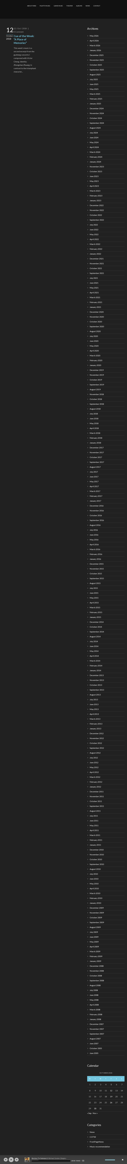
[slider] (51, 1161)
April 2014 (94, 656)
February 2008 (96, 1014)
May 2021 (94, 287)
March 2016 (95, 549)
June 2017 (94, 476)
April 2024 (94, 147)
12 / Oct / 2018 (20, 28)
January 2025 (95, 103)
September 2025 (97, 69)
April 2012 (94, 772)
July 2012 (94, 757)
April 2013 (94, 714)
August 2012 (95, 753)
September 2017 (97, 462)
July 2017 (94, 472)
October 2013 (96, 685)
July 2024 (94, 132)
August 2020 (95, 331)
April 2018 (94, 428)
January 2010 (95, 903)
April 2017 (94, 486)
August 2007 (95, 1038)
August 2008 (95, 985)
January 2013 (95, 728)
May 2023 (94, 181)
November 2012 (97, 738)
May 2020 (94, 346)
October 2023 (96, 171)
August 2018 (95, 409)
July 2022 (94, 224)
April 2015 (94, 602)
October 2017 (96, 457)
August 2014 (95, 636)
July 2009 (94, 932)
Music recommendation (100, 1146)
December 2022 (97, 205)
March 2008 (95, 1009)
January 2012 (95, 786)
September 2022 (97, 220)
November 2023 (97, 166)
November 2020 (97, 317)
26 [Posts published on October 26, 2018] (111, 1102)
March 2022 (95, 244)
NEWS (88, 6)
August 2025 (95, 74)
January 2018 (95, 443)
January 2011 (95, 845)
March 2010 (95, 893)
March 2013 (95, 719)
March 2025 (95, 94)
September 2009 (97, 922)
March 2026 (95, 45)
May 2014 (94, 651)
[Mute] (103, 1160)
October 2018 (96, 399)
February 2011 (96, 840)
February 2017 (96, 496)
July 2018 (94, 413)
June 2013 (94, 704)
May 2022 (94, 234)
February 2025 (96, 99)
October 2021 (96, 268)
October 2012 (96, 743)
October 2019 (96, 380)
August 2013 (95, 694)
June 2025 (94, 84)
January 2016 (95, 559)
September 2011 (97, 806)
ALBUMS (79, 6)
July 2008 (94, 990)
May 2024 (94, 142)
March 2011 (95, 835)
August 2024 (95, 128)
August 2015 (95, 583)
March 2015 (95, 607)
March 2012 (95, 777)
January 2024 (95, 162)
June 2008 (94, 995)
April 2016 (94, 544)
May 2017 (94, 481)
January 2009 (95, 961)
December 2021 (97, 258)
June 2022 (94, 229)
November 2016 (97, 510)
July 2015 (94, 588)
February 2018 (96, 438)
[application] (63, 1159)
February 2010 (96, 898)
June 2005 (94, 1053)
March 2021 (95, 297)
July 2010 (94, 874)
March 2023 (95, 191)
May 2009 (94, 942)
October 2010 (96, 859)
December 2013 (97, 675)
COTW (93, 1137)
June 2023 (94, 176)
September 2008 (97, 980)
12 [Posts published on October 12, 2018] (111, 1090)
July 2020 (94, 336)
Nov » (95, 1113)
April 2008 (94, 1004)
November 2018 (97, 394)
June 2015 (94, 593)
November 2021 (97, 263)
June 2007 (94, 1043)
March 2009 (95, 951)
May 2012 (94, 767)
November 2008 (97, 971)
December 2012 (97, 733)
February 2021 (96, 302)
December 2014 (97, 622)
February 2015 (96, 612)
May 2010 (94, 883)
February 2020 (96, 360)
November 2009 (97, 912)
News (92, 1132)
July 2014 (94, 641)
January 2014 (95, 670)
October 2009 (96, 917)
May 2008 (94, 1000)
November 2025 (97, 60)
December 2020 (97, 312)
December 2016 (97, 505)
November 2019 (97, 375)
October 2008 (96, 975)
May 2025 (94, 89)
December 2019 (97, 370)
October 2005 (96, 1048)
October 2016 (96, 515)
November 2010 (97, 854)
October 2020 (96, 321)
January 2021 (95, 307)
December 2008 (97, 966)
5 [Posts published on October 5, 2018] (111, 1084)
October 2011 (96, 801)
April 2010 (94, 888)
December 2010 (97, 849)
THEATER (69, 6)
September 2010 (97, 864)
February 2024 (96, 157)
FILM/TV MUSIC (45, 6)
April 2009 (94, 946)
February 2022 (96, 249)
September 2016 (97, 520)
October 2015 (96, 573)
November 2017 (97, 452)
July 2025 (94, 79)
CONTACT (96, 6)
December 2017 (97, 447)
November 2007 (97, 1029)
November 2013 (97, 680)
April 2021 (94, 292)
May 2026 (94, 36)
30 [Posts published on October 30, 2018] (95, 1108)
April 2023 (94, 186)
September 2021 (97, 273)
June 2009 (94, 937)
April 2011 (94, 830)
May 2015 (94, 598)
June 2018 (94, 418)
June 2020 (94, 341)
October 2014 (96, 627)
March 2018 (95, 433)
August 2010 (95, 869)
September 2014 (97, 631)
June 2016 (94, 535)
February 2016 (96, 554)
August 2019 (95, 389)
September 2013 (97, 690)
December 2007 (97, 1024)
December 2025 (97, 55)
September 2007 (97, 1034)
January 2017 (95, 501)
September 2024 (97, 123)
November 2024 (97, 113)
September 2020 (97, 326)
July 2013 (94, 699)
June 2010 (94, 879)
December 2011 (97, 791)
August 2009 (95, 927)
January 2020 (95, 365)
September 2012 (97, 748)
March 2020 (95, 355)
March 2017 (95, 491)
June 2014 (94, 646)
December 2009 (97, 908)
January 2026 (95, 50)
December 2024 (97, 108)
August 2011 (95, 811)
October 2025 (96, 65)
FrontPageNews (97, 1142)
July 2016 (94, 530)
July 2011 (94, 816)
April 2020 (94, 350)
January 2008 (95, 1019)
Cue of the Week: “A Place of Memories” (24, 39)
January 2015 (95, 617)
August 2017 (95, 467)
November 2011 (97, 796)
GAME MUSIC (58, 6)
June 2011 (94, 820)
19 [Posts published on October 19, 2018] (111, 1096)
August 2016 (95, 525)
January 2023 (95, 200)
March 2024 (95, 152)
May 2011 (94, 825)
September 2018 (97, 404)
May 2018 (94, 423)
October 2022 (96, 215)
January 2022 (95, 254)
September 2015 (97, 578)
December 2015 (97, 564)
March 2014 (95, 661)
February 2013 (96, 723)
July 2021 (94, 278)
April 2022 (94, 239)
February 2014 (96, 665)
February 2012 (96, 782)
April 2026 (94, 40)
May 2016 (94, 539)
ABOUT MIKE (31, 6)
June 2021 (94, 283)
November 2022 (97, 210)
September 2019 (97, 384)
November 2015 (97, 568)
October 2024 (96, 118)
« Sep (89, 1113)
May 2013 (94, 709)
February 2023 (96, 195)
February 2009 (96, 956)
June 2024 (94, 137)
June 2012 (94, 762)
